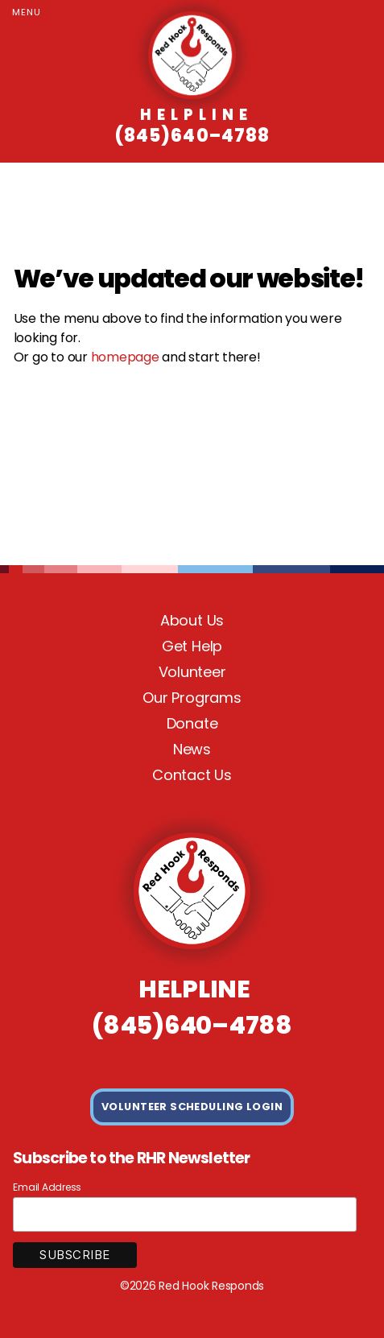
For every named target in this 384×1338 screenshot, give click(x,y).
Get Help (192, 646)
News (192, 749)
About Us (192, 620)
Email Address (47, 1187)
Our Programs (191, 698)
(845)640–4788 (192, 126)
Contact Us (192, 775)
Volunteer (192, 672)
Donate (192, 723)
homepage (125, 357)
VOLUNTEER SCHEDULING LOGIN (192, 1106)
